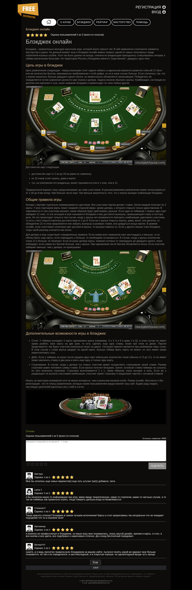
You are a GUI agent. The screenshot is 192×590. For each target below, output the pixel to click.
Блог (96, 568)
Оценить (157, 465)
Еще (95, 562)
